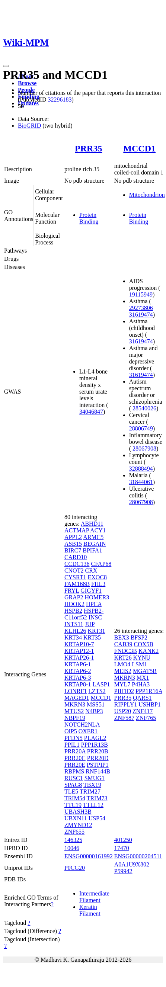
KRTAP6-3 (77, 677)
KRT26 (123, 657)
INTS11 (73, 624)
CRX (91, 570)
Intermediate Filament (94, 896)
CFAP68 (101, 564)
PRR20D (98, 758)
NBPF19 (74, 718)
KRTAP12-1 (79, 651)
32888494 (141, 468)
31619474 (141, 314)
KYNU (141, 657)
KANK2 (148, 651)
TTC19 (73, 805)
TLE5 (71, 791)
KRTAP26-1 (79, 657)
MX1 (143, 677)
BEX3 (121, 637)
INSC (95, 617)
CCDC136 (77, 564)
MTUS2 (74, 711)
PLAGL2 (95, 738)
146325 (73, 840)
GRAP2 (73, 597)
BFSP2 (139, 637)
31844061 (141, 482)
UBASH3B (78, 811)
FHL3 (98, 584)
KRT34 (73, 637)
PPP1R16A (148, 691)
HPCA (94, 604)
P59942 (123, 871)
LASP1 (101, 684)
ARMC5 (93, 537)
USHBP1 (149, 704)
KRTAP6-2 (77, 671)
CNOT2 (74, 570)
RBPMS (74, 771)
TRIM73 (97, 798)
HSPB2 (73, 611)
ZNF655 (74, 832)
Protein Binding (89, 218)
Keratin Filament (89, 910)
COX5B (143, 644)
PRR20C (75, 758)
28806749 (141, 428)
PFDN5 (73, 738)
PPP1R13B (94, 744)
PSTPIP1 (98, 765)
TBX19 (92, 785)
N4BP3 (94, 711)
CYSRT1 (75, 577)
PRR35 (88, 148)
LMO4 (122, 664)
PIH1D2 (124, 691)
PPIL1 (72, 744)
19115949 (141, 294)
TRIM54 (74, 798)
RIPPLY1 (125, 704)
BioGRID (29, 125)
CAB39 (123, 644)
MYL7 (122, 684)
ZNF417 (143, 711)
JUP (90, 624)
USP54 (97, 818)
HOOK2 (74, 604)
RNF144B (98, 771)
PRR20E (74, 765)
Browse (27, 83)
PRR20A (75, 751)
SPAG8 (73, 785)
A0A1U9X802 (131, 864)
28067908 (144, 448)
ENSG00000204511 (138, 856)
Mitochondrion (147, 195)
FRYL (71, 590)
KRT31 (96, 631)
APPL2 (73, 537)
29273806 (141, 308)
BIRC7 (72, 550)
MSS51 (96, 704)
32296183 (59, 99)
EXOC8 (97, 577)
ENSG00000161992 (88, 856)
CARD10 (75, 557)
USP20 (122, 711)
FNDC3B (125, 651)
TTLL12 (93, 805)
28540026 (144, 408)
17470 (121, 848)
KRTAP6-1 (77, 664)
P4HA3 (141, 684)
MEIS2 (122, 671)
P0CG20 (74, 868)
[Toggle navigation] (6, 66)
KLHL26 (75, 631)
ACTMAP (76, 530)
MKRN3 (74, 704)
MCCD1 (139, 148)
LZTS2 (96, 691)
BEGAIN (94, 544)
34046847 (91, 411)
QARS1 (142, 698)
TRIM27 (90, 791)
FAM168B (77, 584)
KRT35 (92, 637)
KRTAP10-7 (79, 644)
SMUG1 (94, 778)
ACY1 (98, 530)
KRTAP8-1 (77, 684)
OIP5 (70, 731)
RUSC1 (73, 778)
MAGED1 (76, 698)
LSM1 (139, 664)
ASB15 (73, 544)
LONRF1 (75, 691)
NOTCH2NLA (82, 724)
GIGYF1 (91, 590)
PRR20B (97, 751)
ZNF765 (146, 718)
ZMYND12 (78, 825)
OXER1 (88, 731)
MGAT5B (145, 671)
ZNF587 (124, 718)
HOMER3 (97, 597)
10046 (71, 848)
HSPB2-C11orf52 (83, 614)
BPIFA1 (92, 550)
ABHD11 (92, 523)
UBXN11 (75, 818)
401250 (123, 840)
